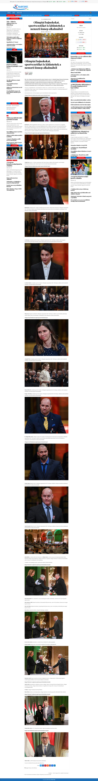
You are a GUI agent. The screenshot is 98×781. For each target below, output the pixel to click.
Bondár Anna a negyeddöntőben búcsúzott (14, 186)
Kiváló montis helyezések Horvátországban (81, 104)
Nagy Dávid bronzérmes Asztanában (12, 84)
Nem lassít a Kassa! (11, 48)
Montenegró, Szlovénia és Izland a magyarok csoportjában (81, 197)
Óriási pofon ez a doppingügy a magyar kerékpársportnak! (14, 182)
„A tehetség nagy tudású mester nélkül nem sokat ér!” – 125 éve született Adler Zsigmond (81, 69)
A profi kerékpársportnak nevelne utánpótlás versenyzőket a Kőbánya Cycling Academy (81, 107)
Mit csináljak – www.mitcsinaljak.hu (13, 105)
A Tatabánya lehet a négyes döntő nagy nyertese (79, 189)
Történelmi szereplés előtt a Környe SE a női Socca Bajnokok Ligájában (14, 38)
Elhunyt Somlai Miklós (76, 72)
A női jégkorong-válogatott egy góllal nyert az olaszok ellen (80, 132)
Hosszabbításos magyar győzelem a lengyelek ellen (14, 132)
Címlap (30, 767)
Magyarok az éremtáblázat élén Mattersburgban (78, 79)
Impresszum (19, 12)
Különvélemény (34, 767)
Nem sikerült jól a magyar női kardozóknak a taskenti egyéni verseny (13, 92)
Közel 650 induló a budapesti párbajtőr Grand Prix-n (14, 66)
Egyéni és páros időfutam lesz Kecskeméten (81, 102)
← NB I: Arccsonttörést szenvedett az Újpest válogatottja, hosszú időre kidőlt (37, 774)
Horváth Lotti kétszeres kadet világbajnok (13, 80)
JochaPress (9, 160)
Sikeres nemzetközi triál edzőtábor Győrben (81, 100)
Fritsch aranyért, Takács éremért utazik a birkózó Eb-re (14, 143)
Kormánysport (47, 19)
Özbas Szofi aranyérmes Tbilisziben (12, 178)
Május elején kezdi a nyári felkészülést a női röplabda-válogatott (80, 193)
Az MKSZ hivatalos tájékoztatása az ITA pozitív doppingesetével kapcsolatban (81, 86)
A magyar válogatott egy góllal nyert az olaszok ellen (13, 139)
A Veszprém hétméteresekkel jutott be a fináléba (14, 164)
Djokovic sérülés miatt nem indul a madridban (14, 136)
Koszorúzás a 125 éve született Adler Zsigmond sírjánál (81, 57)
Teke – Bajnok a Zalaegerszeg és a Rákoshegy (12, 23)
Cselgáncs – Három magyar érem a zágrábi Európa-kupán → (58, 773)
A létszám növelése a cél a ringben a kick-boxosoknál (14, 45)
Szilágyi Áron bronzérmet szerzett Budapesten (14, 88)
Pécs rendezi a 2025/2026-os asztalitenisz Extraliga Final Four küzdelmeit (80, 200)
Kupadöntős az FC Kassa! (12, 42)
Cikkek (14, 12)
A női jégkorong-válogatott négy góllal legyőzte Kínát (79, 155)
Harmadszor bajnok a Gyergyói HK (79, 145)
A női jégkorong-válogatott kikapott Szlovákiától (79, 148)
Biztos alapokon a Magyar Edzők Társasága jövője (14, 189)
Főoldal (9, 12)
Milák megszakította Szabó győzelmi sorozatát (14, 118)
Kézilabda (15, 160)
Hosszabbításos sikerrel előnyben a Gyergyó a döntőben (81, 151)
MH (7, 115)
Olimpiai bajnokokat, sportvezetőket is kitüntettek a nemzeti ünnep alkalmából (46, 26)
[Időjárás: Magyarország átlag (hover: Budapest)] (77, 1)
